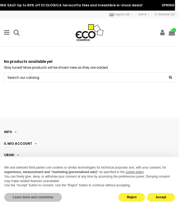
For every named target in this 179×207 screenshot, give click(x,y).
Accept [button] (161, 197)
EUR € (143, 14)
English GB (121, 14)
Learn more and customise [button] (33, 197)
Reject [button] (132, 197)
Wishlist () (164, 14)
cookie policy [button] (135, 172)
